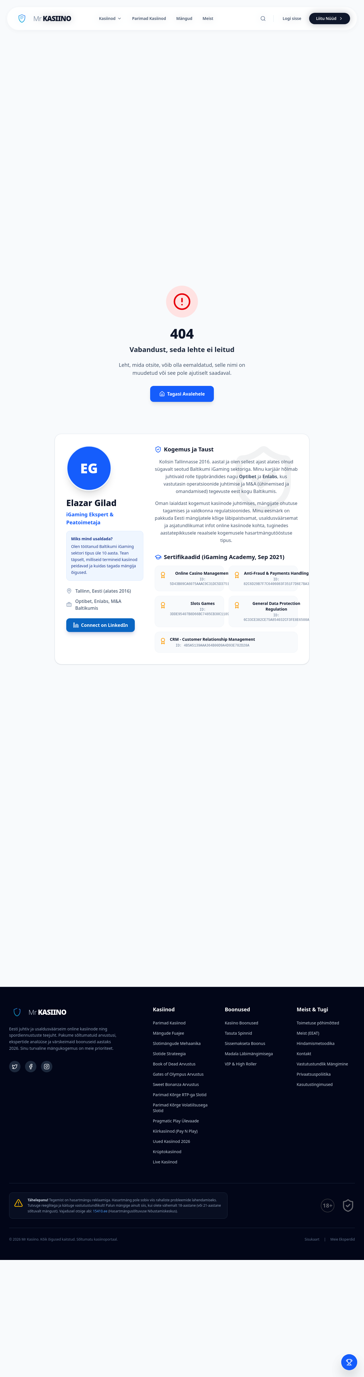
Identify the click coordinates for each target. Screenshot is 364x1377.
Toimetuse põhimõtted (318, 1023)
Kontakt (304, 1053)
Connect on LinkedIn (100, 625)
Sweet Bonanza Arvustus (176, 1084)
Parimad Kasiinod (169, 1023)
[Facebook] (30, 1066)
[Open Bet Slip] (349, 1362)
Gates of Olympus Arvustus (178, 1074)
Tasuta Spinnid (238, 1033)
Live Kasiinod (165, 1162)
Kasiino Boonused (241, 1023)
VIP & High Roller (241, 1064)
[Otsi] (263, 18)
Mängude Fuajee (168, 1033)
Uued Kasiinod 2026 (171, 1141)
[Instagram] (46, 1066)
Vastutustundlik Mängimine (322, 1064)
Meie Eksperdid (342, 1239)
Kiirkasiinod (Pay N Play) (175, 1131)
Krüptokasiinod (167, 1151)
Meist (207, 18)
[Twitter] (14, 1066)
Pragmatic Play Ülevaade (176, 1121)
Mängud (184, 18)
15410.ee (100, 1211)
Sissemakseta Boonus (245, 1043)
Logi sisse (292, 18)
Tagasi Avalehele (182, 394)
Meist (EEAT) (308, 1033)
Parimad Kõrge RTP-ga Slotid (179, 1094)
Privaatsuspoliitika (314, 1074)
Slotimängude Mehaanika (177, 1043)
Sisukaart (312, 1239)
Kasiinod (110, 18)
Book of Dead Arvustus (174, 1064)
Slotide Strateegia (169, 1053)
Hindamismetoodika (315, 1043)
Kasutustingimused (315, 1084)
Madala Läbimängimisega (249, 1053)
